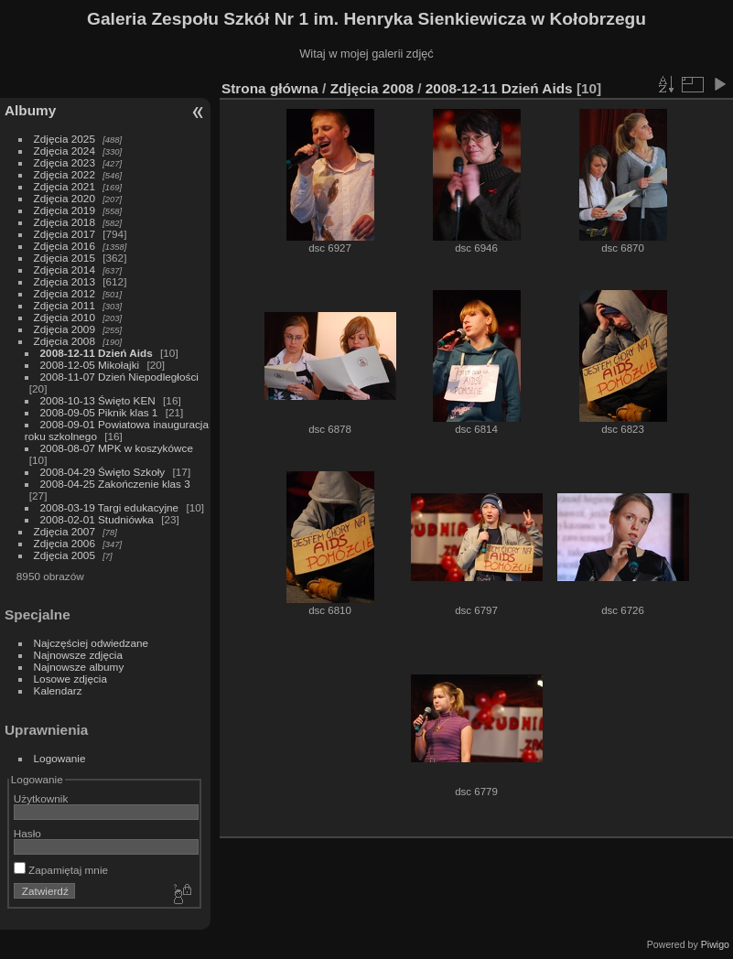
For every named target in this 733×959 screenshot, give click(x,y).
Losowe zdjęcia (70, 678)
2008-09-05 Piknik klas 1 (99, 412)
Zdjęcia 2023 (64, 162)
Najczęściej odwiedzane (91, 643)
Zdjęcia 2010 (64, 317)
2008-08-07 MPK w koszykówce (116, 448)
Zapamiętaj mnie (61, 870)
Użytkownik (41, 798)
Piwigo (715, 944)
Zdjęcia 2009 (64, 329)
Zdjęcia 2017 (64, 234)
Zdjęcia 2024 (64, 150)
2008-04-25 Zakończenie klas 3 (115, 484)
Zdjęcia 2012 (64, 293)
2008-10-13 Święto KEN (98, 400)
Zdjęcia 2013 (64, 281)
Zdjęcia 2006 (64, 543)
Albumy (30, 110)
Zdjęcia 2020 (64, 198)
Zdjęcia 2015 (64, 258)
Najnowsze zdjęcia (78, 655)
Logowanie (60, 758)
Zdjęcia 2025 (64, 139)
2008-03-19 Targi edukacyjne (109, 507)
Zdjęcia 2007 (64, 531)
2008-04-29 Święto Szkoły (103, 472)
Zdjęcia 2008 (64, 341)
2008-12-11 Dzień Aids (96, 353)
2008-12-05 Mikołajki (90, 365)
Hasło (27, 833)
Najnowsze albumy (79, 667)
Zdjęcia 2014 (64, 269)
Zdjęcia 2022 (64, 174)
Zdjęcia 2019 (64, 210)
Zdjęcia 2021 (64, 186)
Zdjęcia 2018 (64, 222)
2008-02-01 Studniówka (97, 519)
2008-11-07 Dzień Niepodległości (119, 377)
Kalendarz (58, 690)
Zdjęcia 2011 (64, 305)
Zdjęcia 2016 (64, 246)
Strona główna (269, 88)
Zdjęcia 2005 (64, 555)
